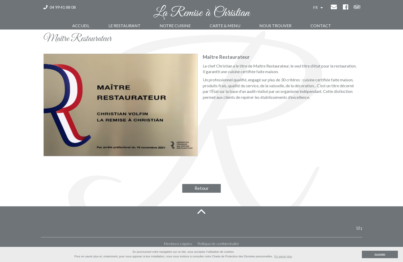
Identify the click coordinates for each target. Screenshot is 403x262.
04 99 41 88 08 (59, 7)
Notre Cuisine (175, 25)
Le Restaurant (124, 25)
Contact (320, 25)
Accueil (80, 25)
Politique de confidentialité (218, 243)
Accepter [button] (379, 254)
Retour (202, 188)
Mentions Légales (178, 243)
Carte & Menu (225, 25)
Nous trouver (275, 25)
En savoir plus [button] (283, 256)
